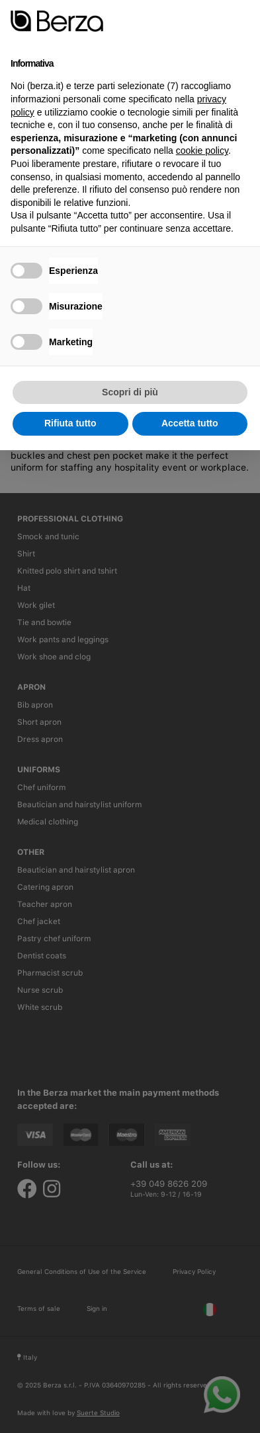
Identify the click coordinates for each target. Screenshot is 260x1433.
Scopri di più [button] (130, 392)
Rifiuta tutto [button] (70, 423)
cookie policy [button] (202, 150)
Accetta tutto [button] (189, 423)
